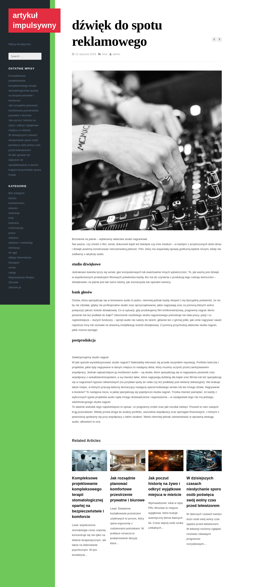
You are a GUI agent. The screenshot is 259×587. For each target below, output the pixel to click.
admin (116, 54)
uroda (11, 267)
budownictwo (16, 203)
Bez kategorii (16, 193)
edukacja (13, 213)
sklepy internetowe (19, 257)
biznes (12, 198)
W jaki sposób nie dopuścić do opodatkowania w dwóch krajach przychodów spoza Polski (24, 164)
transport (13, 262)
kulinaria (13, 223)
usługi (12, 272)
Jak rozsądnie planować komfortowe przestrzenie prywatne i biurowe (23, 110)
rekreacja (14, 247)
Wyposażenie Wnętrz (21, 277)
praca (11, 233)
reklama (13, 237)
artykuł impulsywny (34, 20)
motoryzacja (15, 227)
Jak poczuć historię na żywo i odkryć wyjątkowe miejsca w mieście (23, 125)
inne (11, 217)
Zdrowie (13, 282)
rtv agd (12, 252)
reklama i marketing (20, 242)
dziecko (13, 208)
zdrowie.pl (14, 287)
